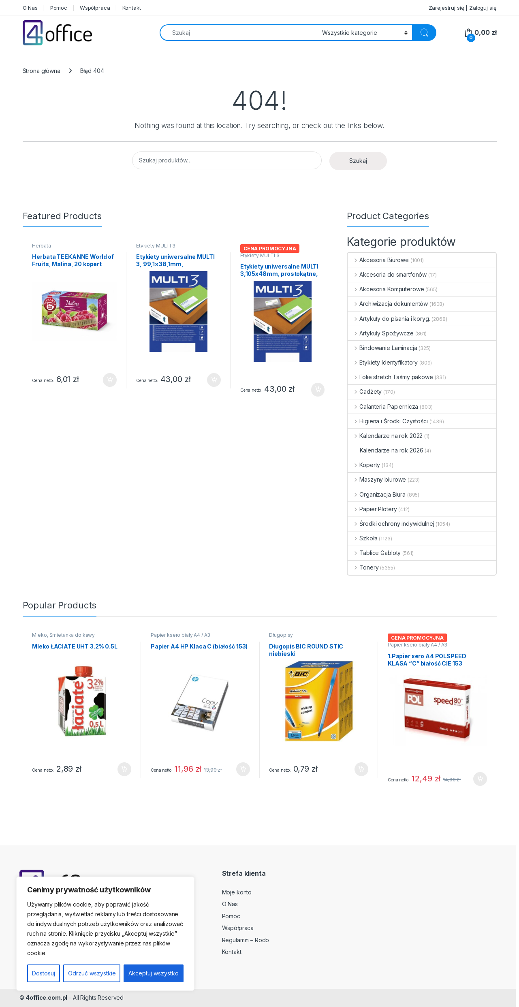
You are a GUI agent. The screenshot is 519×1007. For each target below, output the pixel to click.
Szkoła (363, 538)
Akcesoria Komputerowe (386, 289)
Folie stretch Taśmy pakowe (390, 376)
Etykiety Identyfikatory (383, 362)
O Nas (30, 7)
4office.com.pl (46, 997)
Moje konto (237, 892)
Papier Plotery (372, 509)
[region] (105, 934)
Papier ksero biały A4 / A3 (180, 635)
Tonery (363, 567)
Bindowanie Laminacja (382, 347)
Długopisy (281, 635)
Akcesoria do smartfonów (387, 274)
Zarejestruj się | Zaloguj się (463, 7)
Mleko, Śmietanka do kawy (63, 635)
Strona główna (41, 70)
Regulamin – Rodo (245, 940)
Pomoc (58, 7)
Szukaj (358, 160)
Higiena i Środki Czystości (388, 421)
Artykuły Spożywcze (381, 333)
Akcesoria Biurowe (378, 259)
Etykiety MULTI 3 (155, 246)
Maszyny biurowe (377, 479)
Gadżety (365, 391)
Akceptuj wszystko (153, 973)
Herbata (41, 246)
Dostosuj (43, 973)
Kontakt (131, 7)
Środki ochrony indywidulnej (391, 523)
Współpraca (95, 7)
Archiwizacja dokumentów (388, 303)
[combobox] (239, 32)
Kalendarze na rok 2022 (385, 435)
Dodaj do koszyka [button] (110, 380)
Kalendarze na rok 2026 (385, 450)
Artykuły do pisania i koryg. (389, 318)
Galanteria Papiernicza (383, 406)
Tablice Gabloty (374, 552)
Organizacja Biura (377, 494)
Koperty (364, 464)
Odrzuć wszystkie (92, 973)
